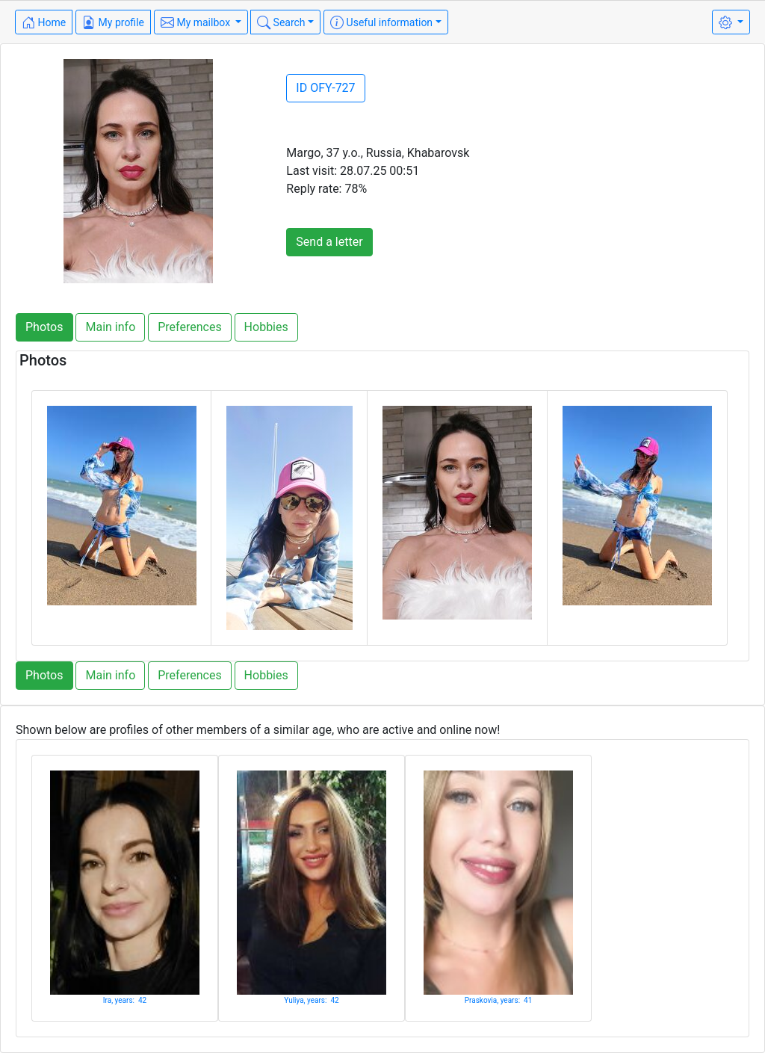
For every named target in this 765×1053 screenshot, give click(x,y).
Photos (44, 327)
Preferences (189, 327)
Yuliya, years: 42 (311, 1000)
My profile (113, 22)
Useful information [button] (381, 22)
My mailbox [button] (197, 22)
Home (44, 22)
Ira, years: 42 (124, 1000)
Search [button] (281, 22)
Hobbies (266, 327)
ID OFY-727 (325, 88)
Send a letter (329, 242)
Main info (110, 327)
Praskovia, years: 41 (499, 1000)
